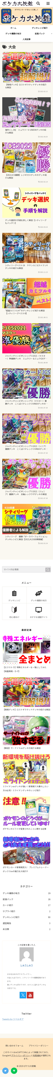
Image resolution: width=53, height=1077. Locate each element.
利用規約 (37, 1055)
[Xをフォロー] (23, 995)
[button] (47, 570)
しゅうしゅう (26, 965)
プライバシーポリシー (38, 1045)
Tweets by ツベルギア (13, 1019)
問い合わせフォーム (14, 1045)
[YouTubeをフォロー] (30, 995)
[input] (26, 569)
